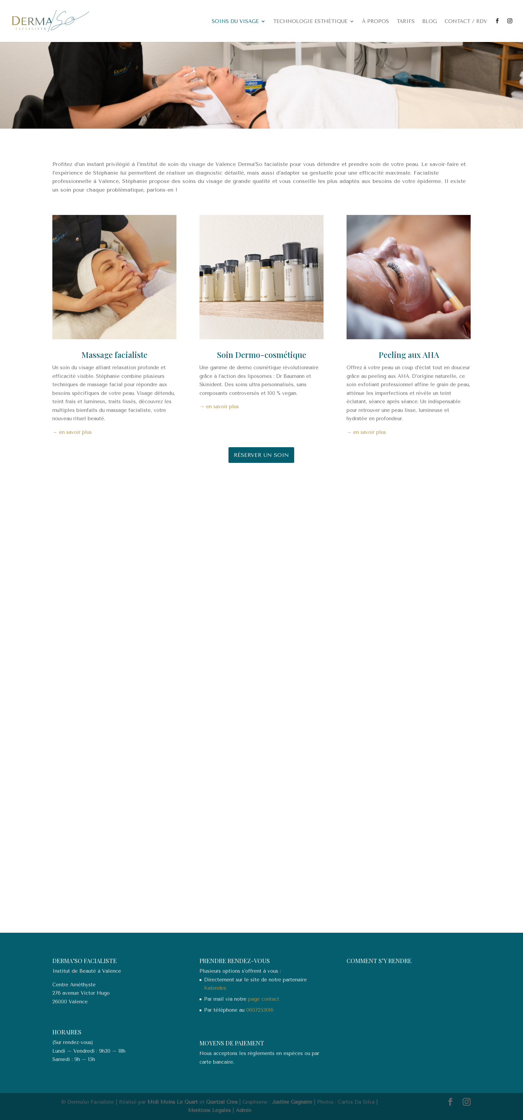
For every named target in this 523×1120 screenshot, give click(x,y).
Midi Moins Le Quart (172, 1102)
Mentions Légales (209, 1110)
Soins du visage (235, 21)
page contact (263, 999)
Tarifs (406, 21)
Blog (429, 21)
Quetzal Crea (221, 1102)
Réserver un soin (261, 455)
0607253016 (260, 1010)
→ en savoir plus (72, 432)
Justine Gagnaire (292, 1102)
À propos (375, 21)
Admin (243, 1110)
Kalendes (215, 988)
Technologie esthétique (310, 21)
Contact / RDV (466, 21)
